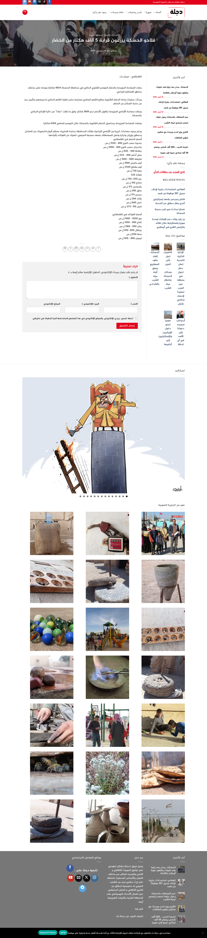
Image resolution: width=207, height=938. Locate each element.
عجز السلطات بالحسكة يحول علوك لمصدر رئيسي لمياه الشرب (162, 896)
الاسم (134, 304)
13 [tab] (84, 496)
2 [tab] (123, 496)
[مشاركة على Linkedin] (76, 249)
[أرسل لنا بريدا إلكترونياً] (39, 2)
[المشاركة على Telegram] (65, 249)
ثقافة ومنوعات (116, 12)
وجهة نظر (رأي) (99, 12)
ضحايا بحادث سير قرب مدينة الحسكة (170, 211)
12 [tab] (87, 496)
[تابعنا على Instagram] (94, 878)
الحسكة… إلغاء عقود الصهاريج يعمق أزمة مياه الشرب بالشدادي (154, 268)
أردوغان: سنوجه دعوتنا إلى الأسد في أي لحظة (180, 333)
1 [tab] (127, 496)
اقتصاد (107, 35)
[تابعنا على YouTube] (29, 2)
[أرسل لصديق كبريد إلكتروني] (87, 249)
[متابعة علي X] (86, 878)
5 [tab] (112, 496)
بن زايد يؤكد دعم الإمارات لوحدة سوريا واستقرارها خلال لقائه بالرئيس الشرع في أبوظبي (168, 223)
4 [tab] (116, 496)
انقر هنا (139, 909)
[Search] (24, 12)
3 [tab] (119, 496)
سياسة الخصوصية (48, 932)
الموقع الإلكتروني (52, 304)
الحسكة (99, 35)
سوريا (147, 12)
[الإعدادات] (203, 933)
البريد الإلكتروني (90, 304)
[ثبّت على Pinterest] (81, 249)
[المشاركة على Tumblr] (70, 249)
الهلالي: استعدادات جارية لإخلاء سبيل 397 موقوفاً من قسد (168, 191)
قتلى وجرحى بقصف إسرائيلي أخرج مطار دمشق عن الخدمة (169, 201)
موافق (63, 932)
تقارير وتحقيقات (134, 12)
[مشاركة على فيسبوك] (98, 249)
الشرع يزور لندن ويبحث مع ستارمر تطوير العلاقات (162, 908)
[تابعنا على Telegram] (24, 2)
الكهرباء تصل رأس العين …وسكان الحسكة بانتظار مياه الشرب (168, 270)
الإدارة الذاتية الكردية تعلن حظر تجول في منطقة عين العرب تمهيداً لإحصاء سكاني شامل (181, 278)
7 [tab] (105, 496)
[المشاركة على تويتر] (93, 249)
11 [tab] (91, 496)
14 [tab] (80, 496)
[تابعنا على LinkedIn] (34, 2)
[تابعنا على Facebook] (49, 2)
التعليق (133, 277)
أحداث (157, 12)
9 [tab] (98, 496)
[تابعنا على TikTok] (44, 2)
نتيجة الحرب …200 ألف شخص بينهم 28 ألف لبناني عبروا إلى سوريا (163, 919)
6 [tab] (109, 496)
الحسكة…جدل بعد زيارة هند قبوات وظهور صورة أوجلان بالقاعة (163, 870)
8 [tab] (102, 496)
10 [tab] (95, 496)
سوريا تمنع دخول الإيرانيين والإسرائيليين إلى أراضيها (165, 333)
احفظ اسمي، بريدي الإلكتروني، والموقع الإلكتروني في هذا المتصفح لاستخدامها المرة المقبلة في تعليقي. (82, 318)
